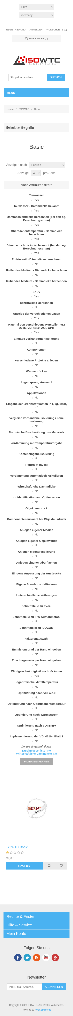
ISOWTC (23, 109)
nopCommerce (43, 1009)
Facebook (18, 957)
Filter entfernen (36, 761)
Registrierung (16, 29)
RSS (36, 957)
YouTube (46, 957)
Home (10, 109)
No (36, 263)
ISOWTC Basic (17, 847)
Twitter (27, 957)
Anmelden (35, 29)
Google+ (55, 957)
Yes (36, 199)
